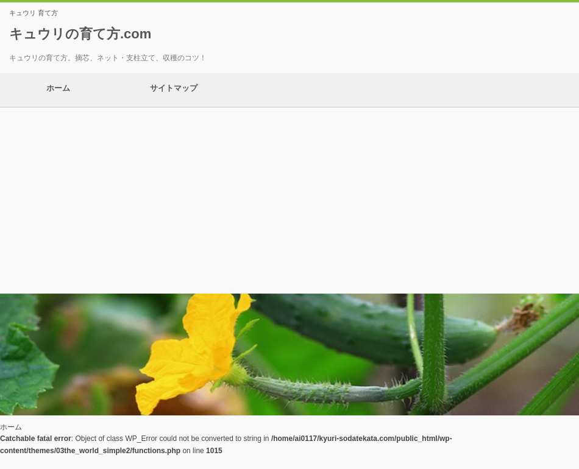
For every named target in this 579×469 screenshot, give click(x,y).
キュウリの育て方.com (80, 33)
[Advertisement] (289, 199)
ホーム (58, 90)
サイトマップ (174, 90)
